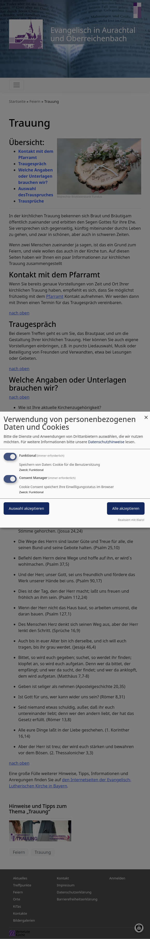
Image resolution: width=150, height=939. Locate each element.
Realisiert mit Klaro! (131, 520)
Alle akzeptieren (125, 508)
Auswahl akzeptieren (26, 508)
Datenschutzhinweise (106, 441)
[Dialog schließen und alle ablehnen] (146, 414)
